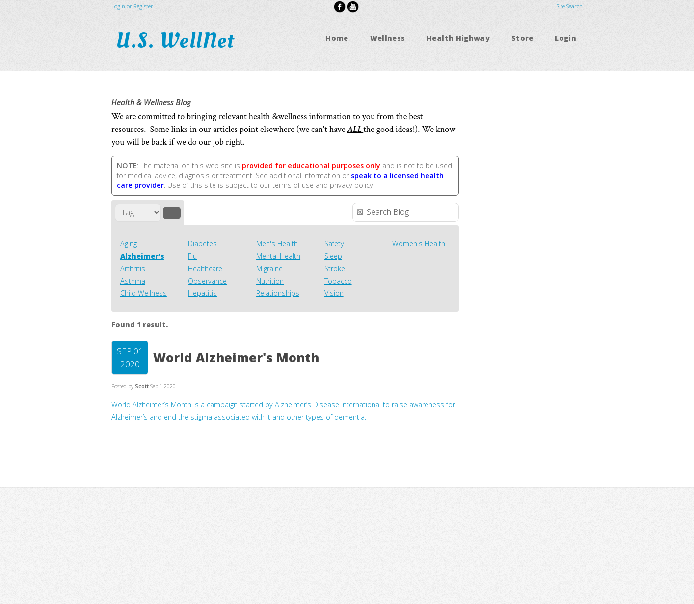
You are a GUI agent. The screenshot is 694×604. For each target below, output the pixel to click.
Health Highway (458, 38)
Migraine (269, 268)
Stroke (334, 268)
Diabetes (202, 243)
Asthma (132, 281)
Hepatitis (202, 293)
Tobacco (338, 281)
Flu (192, 256)
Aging (128, 243)
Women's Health (418, 243)
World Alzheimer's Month (236, 357)
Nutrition (270, 281)
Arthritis (132, 268)
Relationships (277, 293)
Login (565, 38)
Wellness (387, 38)
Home (336, 38)
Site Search (570, 6)
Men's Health (277, 243)
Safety (334, 243)
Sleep (333, 256)
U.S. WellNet (178, 40)
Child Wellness (143, 293)
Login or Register (132, 6)
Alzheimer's (142, 256)
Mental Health (278, 256)
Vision (334, 293)
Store (522, 38)
